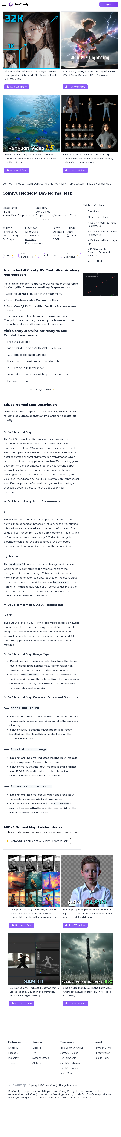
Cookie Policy (102, 1058)
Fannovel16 (10, 231)
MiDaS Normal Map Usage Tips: (102, 242)
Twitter (12, 1063)
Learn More (66, 1073)
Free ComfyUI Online (71, 1047)
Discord (36, 1047)
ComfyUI (8, 183)
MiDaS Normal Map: (99, 217)
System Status (40, 1058)
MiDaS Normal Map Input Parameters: (102, 224)
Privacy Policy (102, 1052)
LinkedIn (13, 1047)
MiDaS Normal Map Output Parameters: (103, 233)
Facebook (13, 1052)
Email (35, 1052)
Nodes (20, 183)
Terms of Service (104, 1047)
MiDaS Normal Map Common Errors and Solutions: (98, 252)
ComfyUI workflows (41, 1094)
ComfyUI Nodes (69, 1068)
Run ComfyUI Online (42, 389)
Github (8, 255)
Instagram (14, 1058)
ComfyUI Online (25, 331)
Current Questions (50, 255)
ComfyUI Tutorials (70, 1063)
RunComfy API (68, 1058)
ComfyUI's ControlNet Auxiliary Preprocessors (55, 183)
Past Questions (71, 255)
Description (94, 211)
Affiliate (36, 1063)
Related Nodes (96, 261)
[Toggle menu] (4, 4)
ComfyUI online (75, 1091)
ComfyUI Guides (69, 1052)
